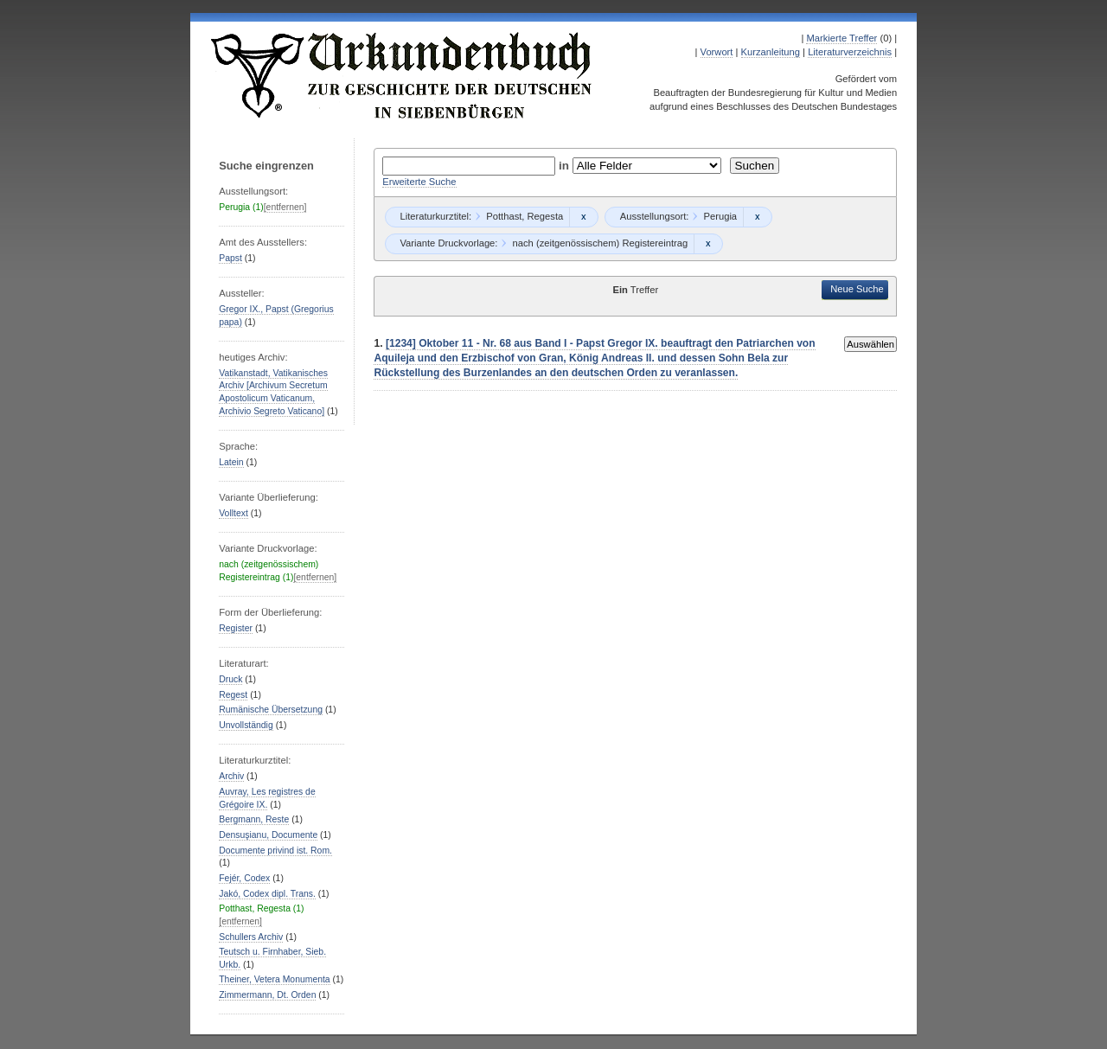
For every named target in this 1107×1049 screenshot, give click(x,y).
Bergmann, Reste (254, 819)
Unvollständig (245, 725)
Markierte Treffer (841, 38)
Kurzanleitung (770, 52)
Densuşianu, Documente (268, 835)
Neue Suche (857, 289)
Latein (231, 462)
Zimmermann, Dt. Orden (267, 995)
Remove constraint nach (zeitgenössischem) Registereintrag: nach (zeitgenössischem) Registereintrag (708, 243)
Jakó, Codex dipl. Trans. (267, 894)
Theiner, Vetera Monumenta (274, 979)
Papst (230, 258)
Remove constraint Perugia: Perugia (757, 217)
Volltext (233, 513)
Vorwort (717, 52)
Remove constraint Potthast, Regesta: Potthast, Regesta (583, 217)
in (566, 165)
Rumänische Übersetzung (271, 709)
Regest (233, 695)
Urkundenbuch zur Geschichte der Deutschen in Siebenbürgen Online (402, 75)
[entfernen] (285, 207)
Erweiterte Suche (419, 181)
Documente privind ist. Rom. (275, 850)
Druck (230, 679)
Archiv (231, 776)
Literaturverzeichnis (850, 52)
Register (236, 628)
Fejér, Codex (244, 878)
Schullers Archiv (251, 937)
